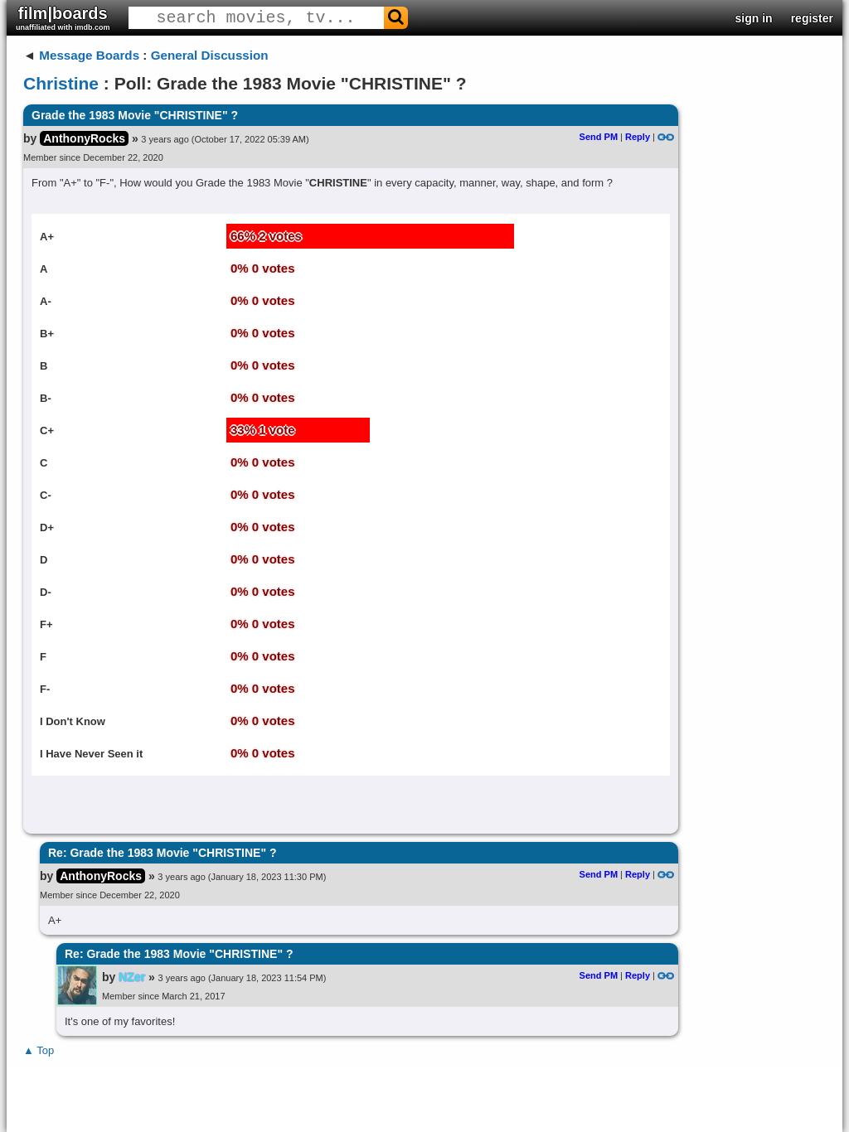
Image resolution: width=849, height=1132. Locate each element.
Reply (637, 137)
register (812, 18)
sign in (754, 18)
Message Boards (89, 55)
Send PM (599, 137)
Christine (61, 83)
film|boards (63, 17)
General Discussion (210, 55)
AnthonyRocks (84, 138)
